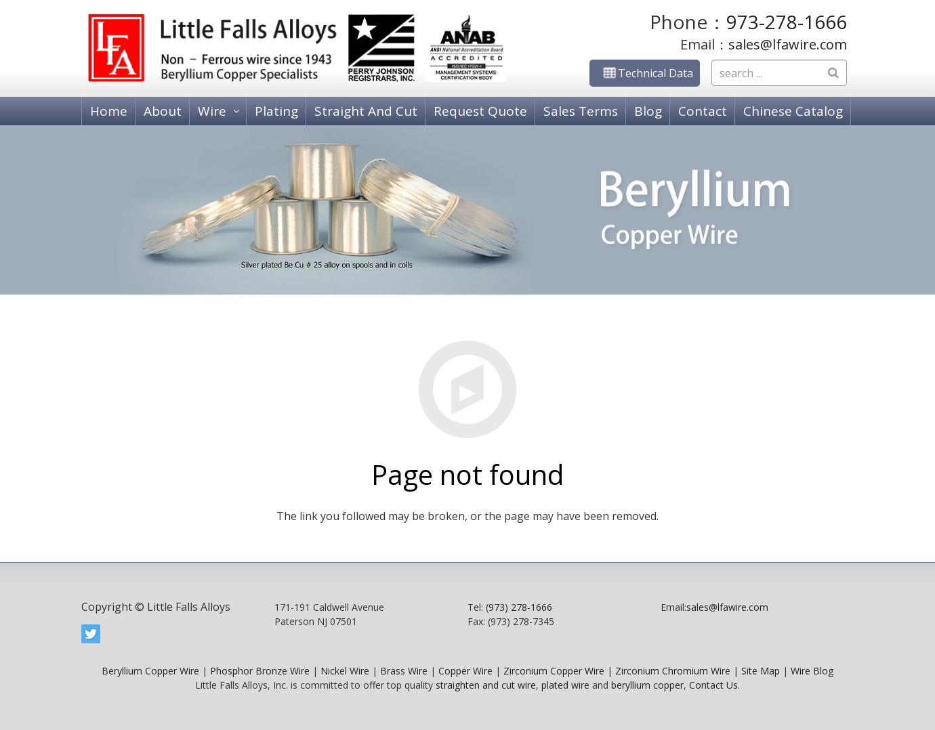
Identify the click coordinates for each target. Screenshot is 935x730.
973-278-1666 (786, 22)
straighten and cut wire (486, 685)
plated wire (565, 685)
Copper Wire (465, 670)
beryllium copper (647, 685)
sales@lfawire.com (787, 44)
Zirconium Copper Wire (553, 670)
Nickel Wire (344, 670)
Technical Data (644, 73)
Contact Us (713, 685)
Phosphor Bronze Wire (260, 670)
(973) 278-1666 (519, 607)
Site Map (760, 670)
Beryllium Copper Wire (150, 670)
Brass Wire (404, 670)
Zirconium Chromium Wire (672, 670)
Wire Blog (812, 670)
